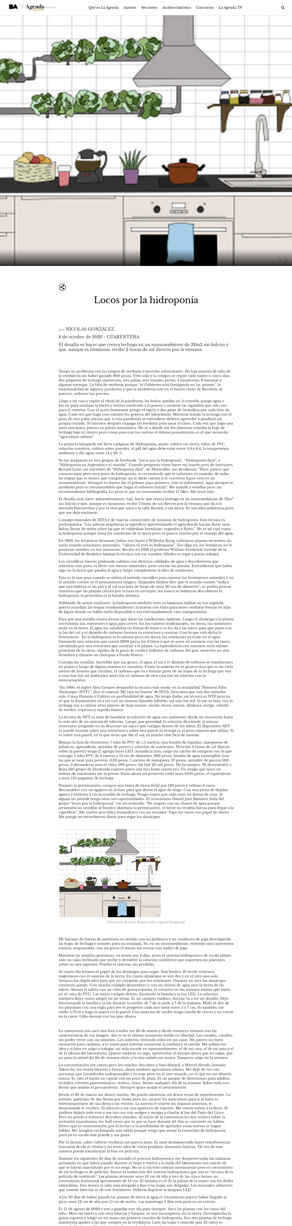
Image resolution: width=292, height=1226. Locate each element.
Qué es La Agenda (103, 7)
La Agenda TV (231, 7)
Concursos (205, 7)
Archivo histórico (176, 7)
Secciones (149, 7)
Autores (129, 7)
